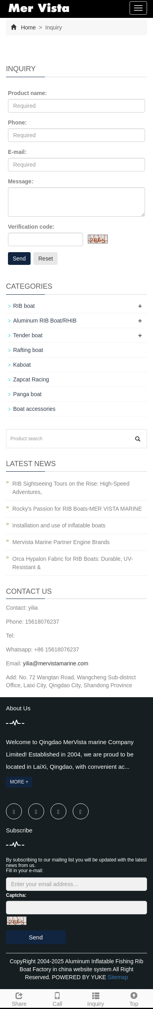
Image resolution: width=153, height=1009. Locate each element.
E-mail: (17, 152)
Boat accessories (34, 409)
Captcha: (16, 895)
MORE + (19, 782)
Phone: (17, 122)
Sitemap (118, 977)
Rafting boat (28, 350)
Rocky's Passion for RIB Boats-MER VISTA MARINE (77, 508)
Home (28, 27)
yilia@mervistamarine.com (55, 663)
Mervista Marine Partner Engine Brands (61, 542)
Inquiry (96, 998)
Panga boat (27, 394)
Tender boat (28, 335)
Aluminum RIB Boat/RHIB (45, 320)
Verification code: (31, 227)
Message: (20, 181)
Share (19, 998)
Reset (45, 258)
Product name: (27, 93)
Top (134, 998)
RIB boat (24, 306)
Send (19, 258)
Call (57, 998)
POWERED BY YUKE (80, 977)
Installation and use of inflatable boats (58, 525)
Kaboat (22, 365)
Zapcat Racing (31, 379)
